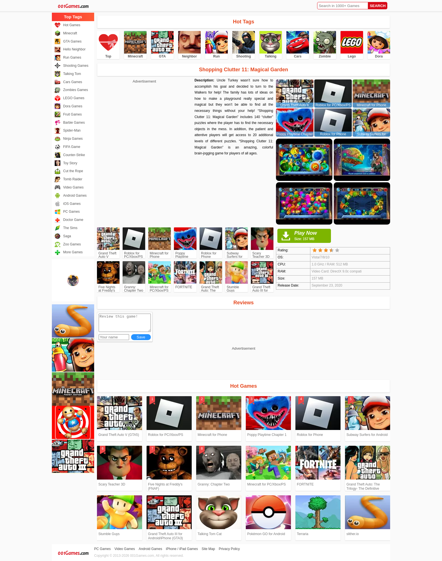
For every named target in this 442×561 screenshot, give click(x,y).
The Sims (70, 228)
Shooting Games (75, 66)
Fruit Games (72, 114)
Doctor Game (73, 220)
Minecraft (70, 33)
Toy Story (70, 163)
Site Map (208, 549)
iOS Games (72, 204)
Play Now (312, 235)
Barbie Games (74, 123)
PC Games (71, 212)
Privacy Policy (229, 549)
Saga (67, 236)
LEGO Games (73, 98)
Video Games (73, 187)
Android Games (75, 196)
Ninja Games (73, 139)
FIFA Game (71, 147)
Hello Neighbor (74, 49)
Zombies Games (75, 90)
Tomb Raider (72, 179)
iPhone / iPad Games (182, 549)
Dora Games (72, 106)
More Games (73, 252)
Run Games (72, 57)
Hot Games (71, 25)
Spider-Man (72, 130)
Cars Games (72, 82)
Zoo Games (72, 244)
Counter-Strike (74, 155)
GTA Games (72, 41)
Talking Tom (72, 74)
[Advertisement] (144, 124)
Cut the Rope (73, 171)
